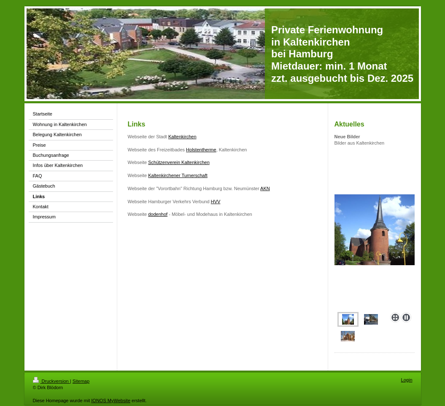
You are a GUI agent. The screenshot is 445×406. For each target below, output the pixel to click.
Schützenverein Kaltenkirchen (179, 162)
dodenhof (157, 214)
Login (407, 379)
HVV (216, 201)
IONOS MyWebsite (110, 400)
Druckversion (51, 381)
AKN (265, 188)
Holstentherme (201, 149)
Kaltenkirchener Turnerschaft (178, 175)
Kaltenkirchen (182, 136)
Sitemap (81, 381)
